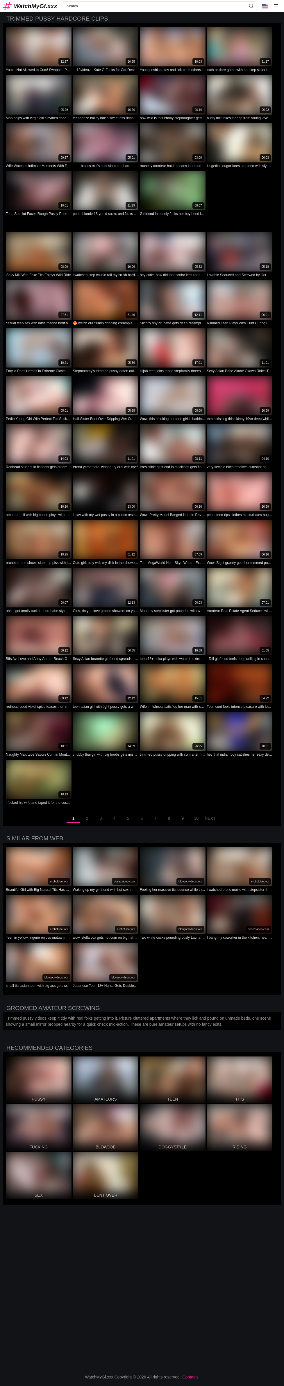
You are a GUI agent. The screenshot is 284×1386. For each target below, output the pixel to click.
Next (210, 818)
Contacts (191, 1377)
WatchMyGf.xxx (35, 6)
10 (196, 818)
